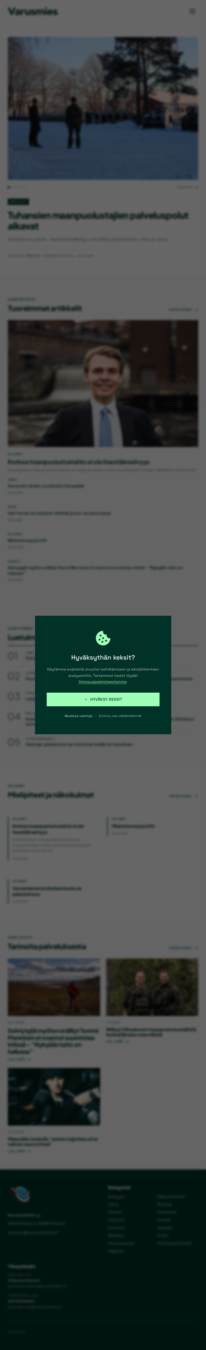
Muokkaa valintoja (78, 716)
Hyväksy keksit (103, 699)
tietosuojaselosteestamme (102, 681)
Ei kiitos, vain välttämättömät (120, 716)
